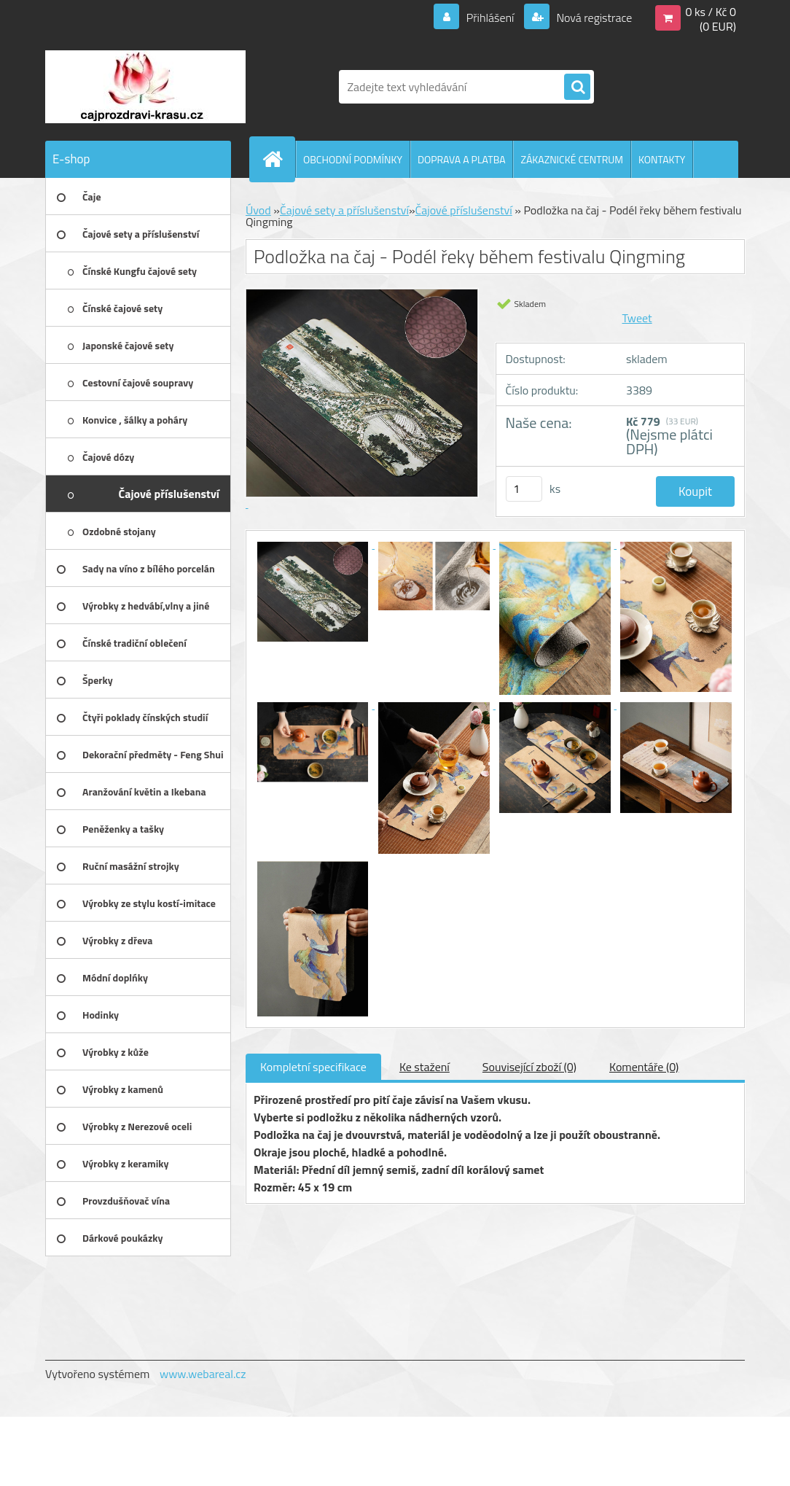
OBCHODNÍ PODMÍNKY (352, 159)
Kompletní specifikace (313, 1066)
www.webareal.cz (203, 1373)
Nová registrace (593, 17)
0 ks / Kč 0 (710, 11)
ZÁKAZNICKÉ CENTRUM (571, 159)
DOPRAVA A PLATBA (462, 159)
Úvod (258, 210)
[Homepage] (278, 159)
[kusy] (524, 489)
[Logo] (145, 86)
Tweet (637, 318)
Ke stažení (424, 1066)
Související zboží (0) (529, 1066)
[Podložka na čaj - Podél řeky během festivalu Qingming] (314, 544)
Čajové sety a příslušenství (344, 210)
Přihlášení (490, 17)
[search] (577, 87)
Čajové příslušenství (463, 210)
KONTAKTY (661, 159)
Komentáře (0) (643, 1066)
